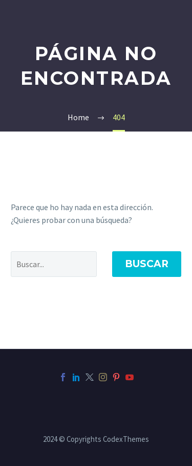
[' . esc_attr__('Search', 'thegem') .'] (54, 264)
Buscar (146, 264)
